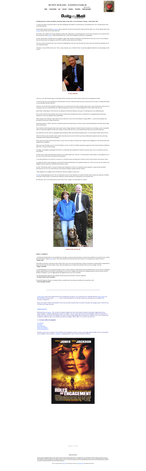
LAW (59, 9)
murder (50, 35)
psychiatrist (55, 29)
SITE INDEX (77, 9)
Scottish (38, 30)
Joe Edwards (40, 323)
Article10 (64, 463)
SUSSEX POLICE (42, 309)
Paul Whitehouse (41, 326)
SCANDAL (70, 9)
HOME (45, 9)
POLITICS (64, 9)
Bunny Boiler (101, 296)
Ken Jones (39, 324)
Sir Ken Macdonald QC (43, 329)
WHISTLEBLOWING (86, 9)
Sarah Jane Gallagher (42, 327)
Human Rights (80, 463)
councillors (58, 333)
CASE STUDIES (52, 9)
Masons (49, 312)
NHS (39, 175)
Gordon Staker (40, 296)
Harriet (51, 258)
